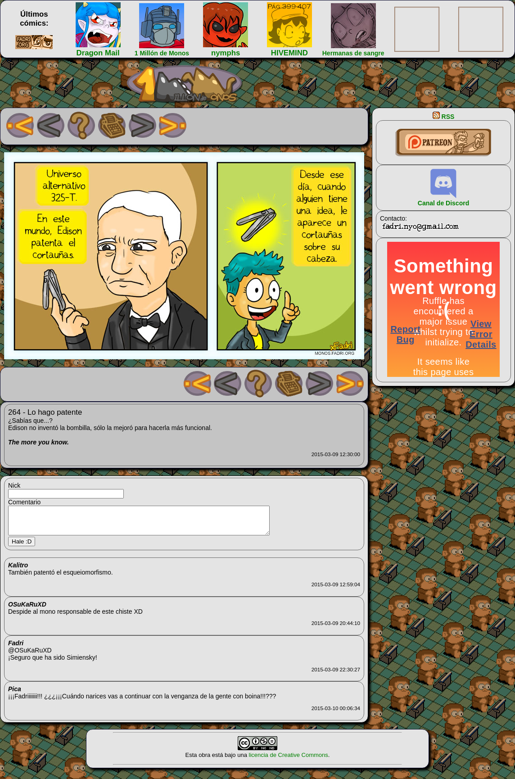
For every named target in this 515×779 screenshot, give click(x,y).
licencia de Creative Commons (288, 760)
